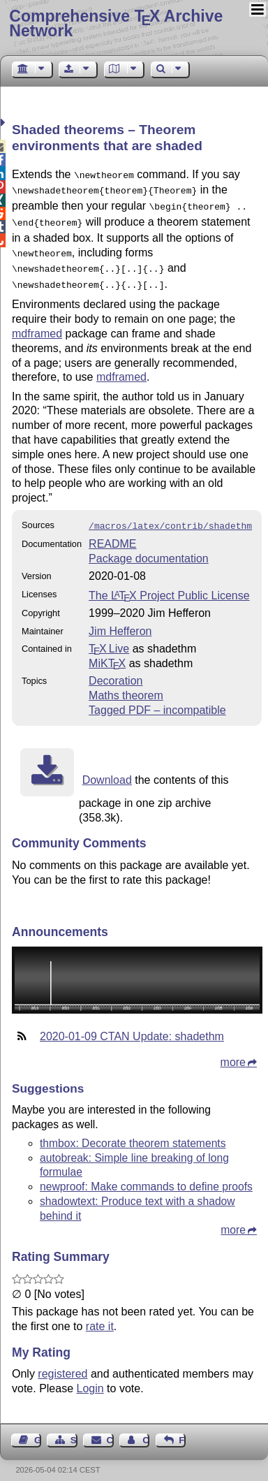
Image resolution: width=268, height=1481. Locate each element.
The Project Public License (169, 584)
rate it (100, 1315)
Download (107, 769)
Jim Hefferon (120, 620)
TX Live (109, 637)
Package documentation (149, 547)
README (112, 533)
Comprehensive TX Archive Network (116, 23)
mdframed (37, 324)
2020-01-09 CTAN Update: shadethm (132, 1025)
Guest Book (37, 1429)
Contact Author (145, 1429)
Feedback (182, 1429)
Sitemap (73, 1429)
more (233, 1051)
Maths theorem (126, 684)
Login (90, 1377)
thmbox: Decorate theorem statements (133, 1132)
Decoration (115, 670)
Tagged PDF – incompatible (157, 699)
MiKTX (107, 652)
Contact (110, 1429)
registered (62, 1363)
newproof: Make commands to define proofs (146, 1175)
